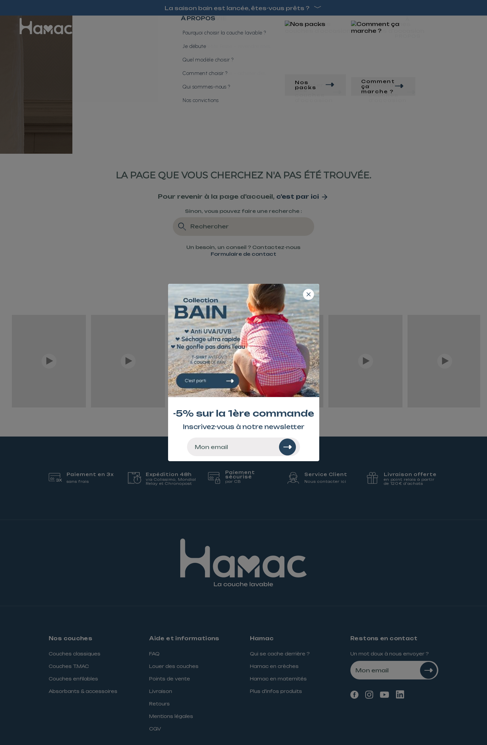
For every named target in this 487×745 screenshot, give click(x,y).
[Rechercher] (287, 447)
